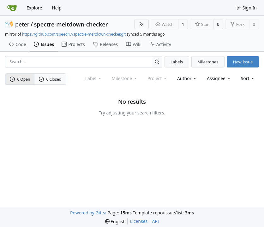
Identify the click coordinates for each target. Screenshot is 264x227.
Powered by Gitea (88, 213)
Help (57, 8)
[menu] (248, 78)
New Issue (243, 62)
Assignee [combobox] (219, 78)
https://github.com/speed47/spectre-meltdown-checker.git (74, 34)
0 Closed (50, 79)
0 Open (20, 79)
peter (22, 24)
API (155, 221)
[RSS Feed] (141, 24)
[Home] (12, 8)
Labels (177, 62)
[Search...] (157, 61)
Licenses (139, 221)
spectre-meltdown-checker (71, 24)
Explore (34, 8)
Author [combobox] (187, 78)
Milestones (207, 62)
